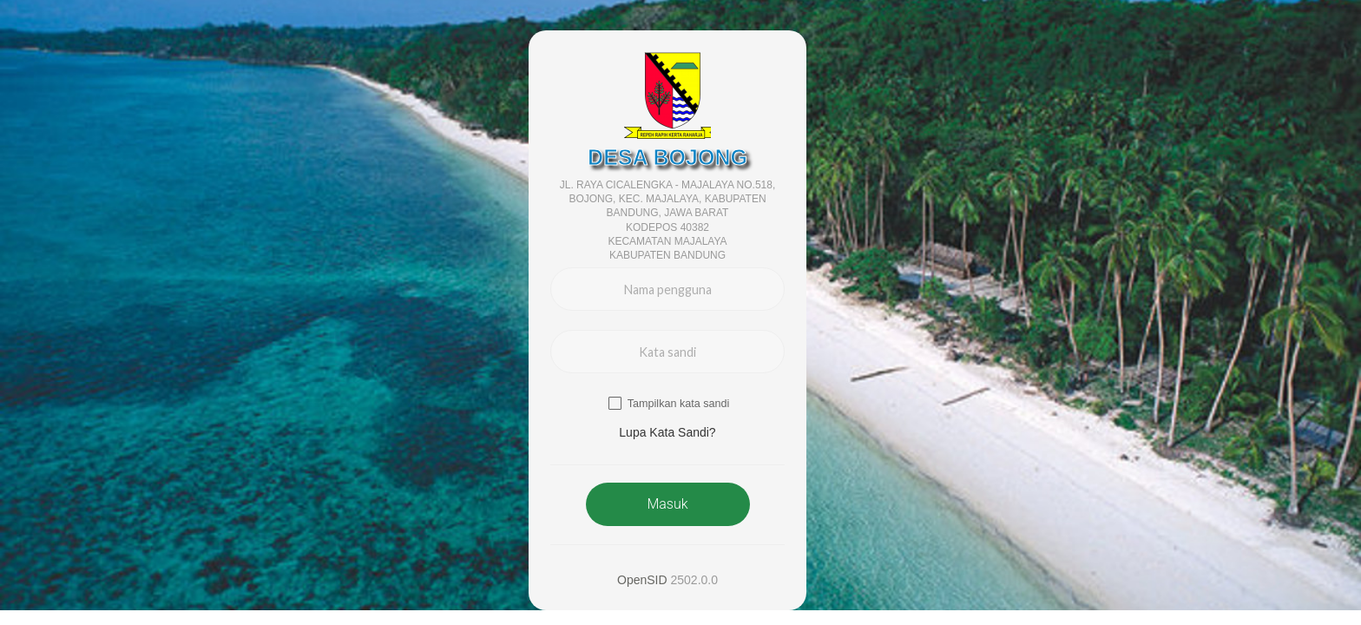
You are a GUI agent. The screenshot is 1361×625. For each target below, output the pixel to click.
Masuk (667, 504)
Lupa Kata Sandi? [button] (667, 432)
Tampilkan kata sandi (679, 404)
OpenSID (642, 580)
